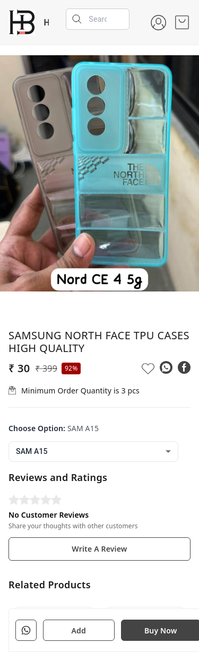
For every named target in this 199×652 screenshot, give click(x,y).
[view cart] (182, 22)
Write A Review (99, 549)
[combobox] (93, 451)
